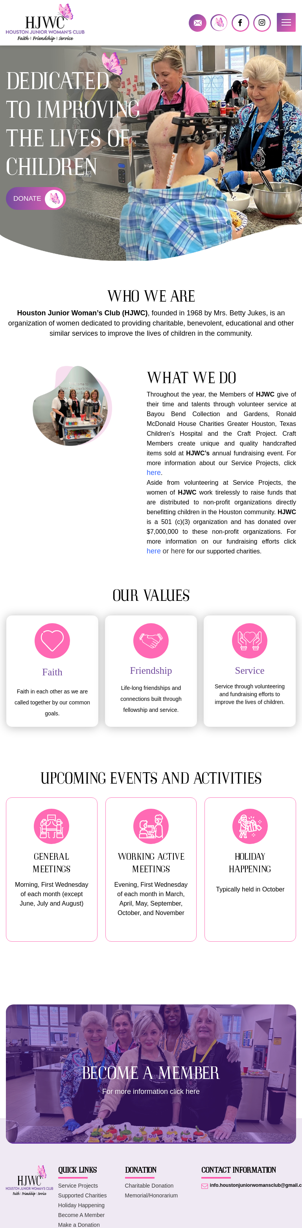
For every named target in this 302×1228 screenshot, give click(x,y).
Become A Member (81, 1221)
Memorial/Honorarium (151, 1201)
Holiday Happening (81, 1211)
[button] (286, 22)
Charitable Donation (149, 1191)
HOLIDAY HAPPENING (250, 862)
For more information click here (151, 1097)
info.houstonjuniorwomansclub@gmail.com (197, 23)
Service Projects (78, 1191)
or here (173, 551)
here (154, 551)
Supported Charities (82, 1201)
